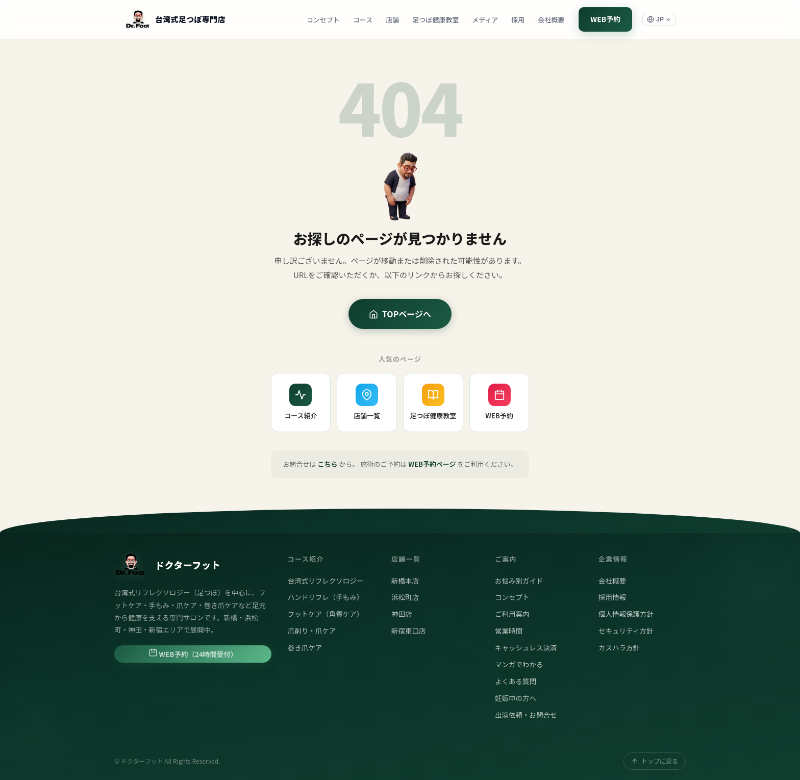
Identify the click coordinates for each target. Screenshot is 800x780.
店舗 (392, 19)
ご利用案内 (512, 614)
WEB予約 (605, 19)
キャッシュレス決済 (526, 647)
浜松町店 (405, 597)
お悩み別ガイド (519, 580)
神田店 (401, 614)
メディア (485, 19)
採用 (517, 19)
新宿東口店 (408, 630)
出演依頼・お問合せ (526, 715)
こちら (328, 464)
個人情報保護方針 (626, 614)
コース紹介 (300, 402)
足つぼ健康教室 (435, 19)
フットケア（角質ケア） (326, 614)
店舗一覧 (367, 402)
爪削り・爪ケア (312, 630)
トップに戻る (654, 761)
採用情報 (612, 597)
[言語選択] (659, 19)
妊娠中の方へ (515, 698)
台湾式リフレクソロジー (326, 580)
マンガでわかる (519, 664)
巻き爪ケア (305, 647)
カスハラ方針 (619, 647)
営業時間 (508, 630)
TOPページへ (400, 314)
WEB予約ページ (432, 464)
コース (362, 19)
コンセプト (323, 19)
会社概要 (551, 19)
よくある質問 (515, 681)
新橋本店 (405, 580)
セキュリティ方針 (625, 630)
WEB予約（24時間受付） (193, 653)
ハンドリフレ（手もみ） (326, 597)
